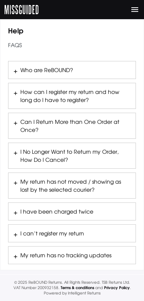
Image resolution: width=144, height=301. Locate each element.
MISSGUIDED (21, 9)
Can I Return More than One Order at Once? (69, 125)
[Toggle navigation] (134, 9)
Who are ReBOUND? (46, 70)
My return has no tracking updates (65, 255)
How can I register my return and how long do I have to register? (69, 96)
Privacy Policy (117, 287)
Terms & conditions (77, 287)
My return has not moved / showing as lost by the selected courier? (70, 185)
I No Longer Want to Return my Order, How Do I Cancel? (69, 155)
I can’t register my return (52, 233)
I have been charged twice (56, 211)
